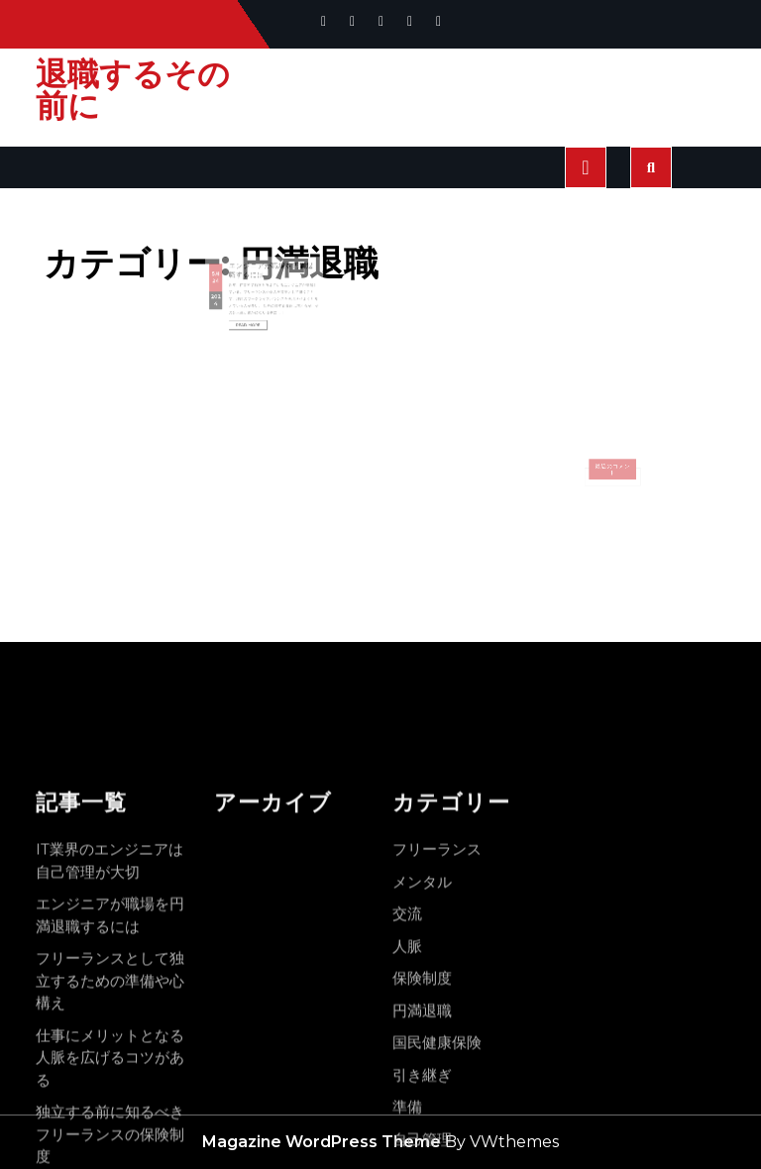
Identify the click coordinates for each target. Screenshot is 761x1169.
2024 (231, 300)
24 (231, 287)
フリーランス (437, 1109)
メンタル (422, 1141)
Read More (255, 317)
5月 (231, 282)
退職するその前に (133, 89)
